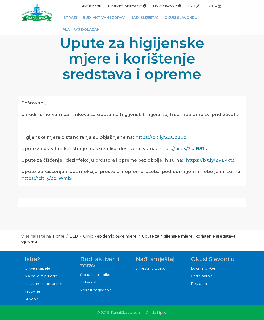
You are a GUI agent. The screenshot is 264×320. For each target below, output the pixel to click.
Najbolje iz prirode (41, 276)
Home (58, 236)
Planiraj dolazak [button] (80, 29)
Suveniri (32, 299)
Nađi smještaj (155, 259)
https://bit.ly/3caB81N (183, 148)
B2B (193, 6)
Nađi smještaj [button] (145, 17)
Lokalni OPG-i (203, 268)
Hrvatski (213, 6)
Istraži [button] (69, 17)
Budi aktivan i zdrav (99, 262)
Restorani (199, 283)
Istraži (33, 259)
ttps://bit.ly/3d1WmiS (48, 178)
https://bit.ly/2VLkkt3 (210, 160)
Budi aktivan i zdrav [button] (104, 17)
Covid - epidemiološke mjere (110, 236)
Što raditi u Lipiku (95, 274)
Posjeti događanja (96, 290)
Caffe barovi (201, 276)
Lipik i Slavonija (167, 6)
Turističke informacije (126, 6)
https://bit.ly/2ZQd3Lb (160, 137)
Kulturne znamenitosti (45, 283)
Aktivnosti (88, 282)
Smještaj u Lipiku (150, 268)
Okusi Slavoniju (213, 259)
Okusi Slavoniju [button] (181, 17)
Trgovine (32, 291)
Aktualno (91, 6)
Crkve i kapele (37, 268)
